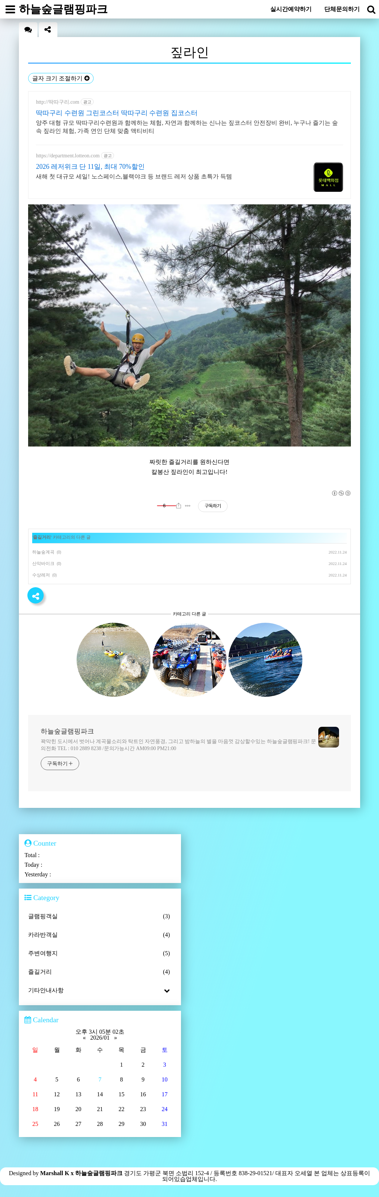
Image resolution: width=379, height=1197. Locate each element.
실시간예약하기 (291, 9)
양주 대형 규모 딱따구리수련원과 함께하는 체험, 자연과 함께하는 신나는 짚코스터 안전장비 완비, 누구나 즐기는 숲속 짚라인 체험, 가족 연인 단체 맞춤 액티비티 (187, 127)
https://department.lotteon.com (68, 155)
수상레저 (41, 575)
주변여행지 (100, 953)
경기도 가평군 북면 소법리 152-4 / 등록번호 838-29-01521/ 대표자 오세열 (219, 1173)
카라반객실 (100, 934)
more (344, 704)
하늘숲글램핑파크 (67, 731)
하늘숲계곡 (43, 552)
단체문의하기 (342, 9)
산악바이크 (43, 563)
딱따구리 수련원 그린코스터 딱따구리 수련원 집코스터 (117, 113)
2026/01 (100, 1037)
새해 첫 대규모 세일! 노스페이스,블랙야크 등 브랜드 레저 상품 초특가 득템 (134, 176)
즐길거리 (42, 537)
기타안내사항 (100, 990)
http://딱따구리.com (57, 102)
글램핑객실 (100, 916)
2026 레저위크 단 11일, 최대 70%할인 (90, 166)
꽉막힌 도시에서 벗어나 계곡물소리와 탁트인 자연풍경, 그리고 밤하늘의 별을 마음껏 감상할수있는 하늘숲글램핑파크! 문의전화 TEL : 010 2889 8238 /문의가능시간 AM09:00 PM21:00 (178, 745)
